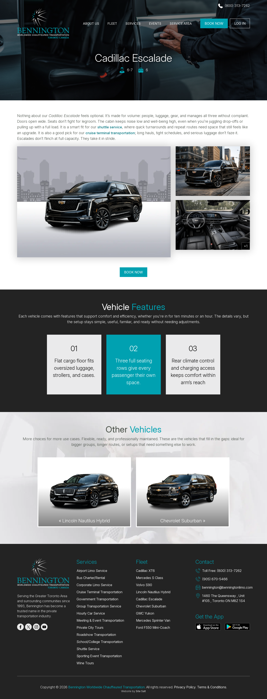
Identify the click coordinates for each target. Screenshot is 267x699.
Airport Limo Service (92, 570)
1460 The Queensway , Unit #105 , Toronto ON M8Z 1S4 (223, 598)
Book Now (214, 24)
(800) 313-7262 (237, 6)
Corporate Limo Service (94, 585)
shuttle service (110, 127)
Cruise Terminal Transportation (99, 592)
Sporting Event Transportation (99, 656)
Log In (240, 24)
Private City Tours (90, 627)
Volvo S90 (144, 585)
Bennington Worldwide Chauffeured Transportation (106, 687)
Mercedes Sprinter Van (153, 620)
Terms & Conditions (211, 687)
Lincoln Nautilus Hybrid (153, 592)
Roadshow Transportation (96, 634)
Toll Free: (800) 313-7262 (222, 570)
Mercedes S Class (149, 577)
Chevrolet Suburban (151, 606)
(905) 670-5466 (215, 579)
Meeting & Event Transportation (100, 620)
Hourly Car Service (91, 613)
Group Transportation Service (99, 606)
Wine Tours (85, 663)
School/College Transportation (100, 641)
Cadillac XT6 (145, 570)
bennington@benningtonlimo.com (227, 587)
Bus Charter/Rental (91, 577)
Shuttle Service (88, 649)
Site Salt (141, 691)
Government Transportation (97, 599)
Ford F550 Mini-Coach (153, 627)
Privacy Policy (185, 687)
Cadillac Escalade (149, 599)
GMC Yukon (145, 613)
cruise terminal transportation (112, 132)
